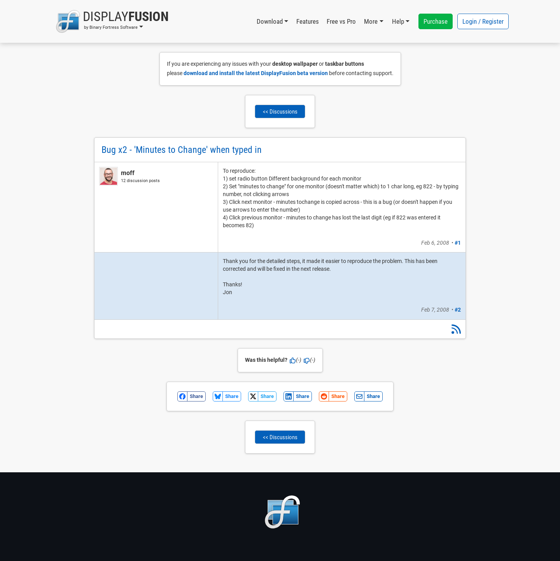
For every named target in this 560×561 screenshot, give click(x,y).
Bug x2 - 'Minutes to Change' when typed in (182, 149)
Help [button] (398, 21)
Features (307, 21)
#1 (458, 243)
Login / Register (483, 21)
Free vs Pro (341, 21)
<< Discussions (280, 111)
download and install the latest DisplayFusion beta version (256, 73)
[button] (112, 21)
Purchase (436, 21)
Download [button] (270, 21)
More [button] (371, 21)
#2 (458, 310)
